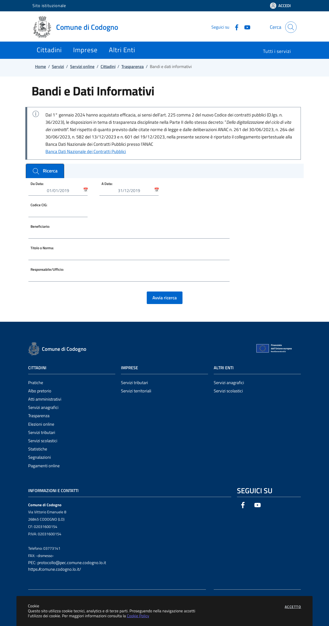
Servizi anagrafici (43, 407)
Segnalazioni (39, 457)
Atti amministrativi (44, 399)
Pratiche (35, 382)
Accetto (293, 607)
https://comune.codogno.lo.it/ (54, 569)
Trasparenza (38, 415)
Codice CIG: (39, 205)
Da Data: (37, 183)
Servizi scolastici (42, 440)
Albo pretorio (39, 391)
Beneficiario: (40, 226)
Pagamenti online (44, 466)
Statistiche (37, 449)
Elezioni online (41, 424)
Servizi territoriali (136, 391)
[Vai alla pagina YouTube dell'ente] (245, 26)
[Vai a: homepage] (78, 27)
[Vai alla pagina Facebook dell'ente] (234, 26)
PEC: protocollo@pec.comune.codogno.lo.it (67, 562)
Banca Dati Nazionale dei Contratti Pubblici (85, 151)
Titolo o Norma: (42, 248)
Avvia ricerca (164, 297)
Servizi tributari (41, 432)
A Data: (107, 183)
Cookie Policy (138, 616)
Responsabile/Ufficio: (47, 269)
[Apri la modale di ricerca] (291, 27)
